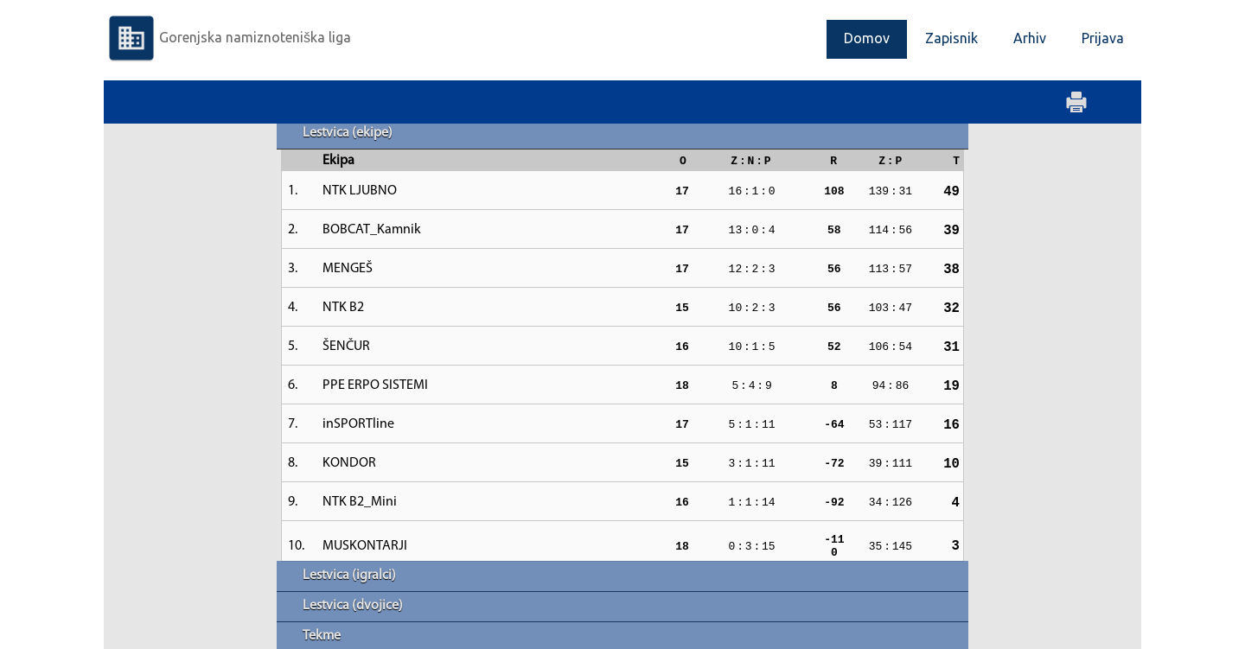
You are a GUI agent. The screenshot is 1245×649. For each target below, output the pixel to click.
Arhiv (1029, 38)
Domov (867, 38)
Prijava (1103, 38)
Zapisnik (951, 38)
